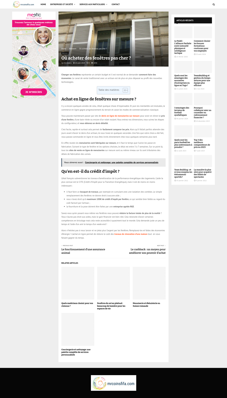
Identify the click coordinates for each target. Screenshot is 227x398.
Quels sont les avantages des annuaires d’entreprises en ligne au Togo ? (182, 80)
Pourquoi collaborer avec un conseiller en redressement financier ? (202, 113)
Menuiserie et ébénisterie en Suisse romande (146, 304)
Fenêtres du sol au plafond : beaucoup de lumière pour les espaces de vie (111, 306)
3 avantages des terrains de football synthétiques (181, 111)
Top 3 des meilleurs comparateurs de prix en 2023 (202, 143)
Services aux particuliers (92, 4)
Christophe (68, 63)
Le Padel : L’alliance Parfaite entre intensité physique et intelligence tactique (182, 47)
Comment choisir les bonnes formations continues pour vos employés (202, 46)
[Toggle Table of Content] (124, 90)
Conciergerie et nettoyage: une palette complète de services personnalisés (75, 352)
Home (43, 4)
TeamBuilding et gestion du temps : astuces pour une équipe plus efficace (202, 80)
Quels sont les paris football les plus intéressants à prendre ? (183, 143)
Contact (116, 4)
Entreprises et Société (61, 4)
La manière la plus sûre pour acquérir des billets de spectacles (203, 173)
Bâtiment (65, 53)
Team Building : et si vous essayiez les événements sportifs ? (183, 173)
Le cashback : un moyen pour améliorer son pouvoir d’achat (147, 251)
